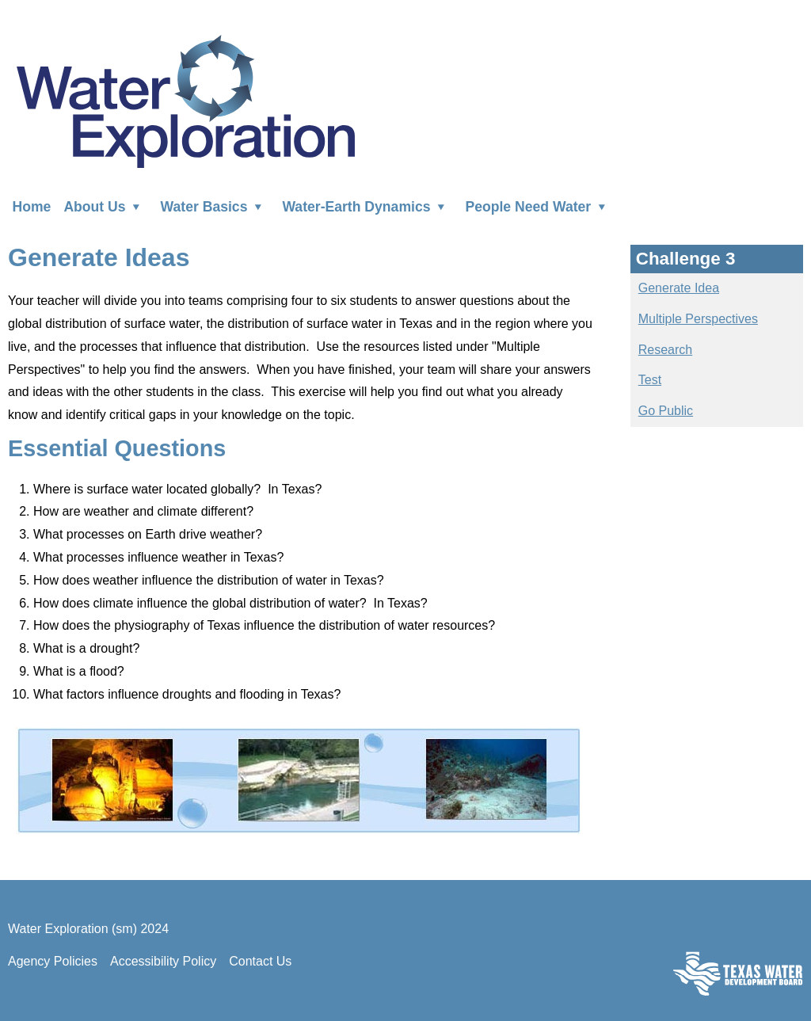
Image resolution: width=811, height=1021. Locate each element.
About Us (105, 206)
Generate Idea (678, 288)
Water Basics (215, 206)
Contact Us (260, 961)
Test (649, 380)
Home (32, 206)
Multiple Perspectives (698, 319)
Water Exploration (185, 100)
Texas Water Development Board (738, 973)
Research (665, 349)
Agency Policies (52, 961)
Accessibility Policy (163, 961)
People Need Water (539, 206)
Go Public (665, 410)
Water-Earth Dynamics (367, 206)
